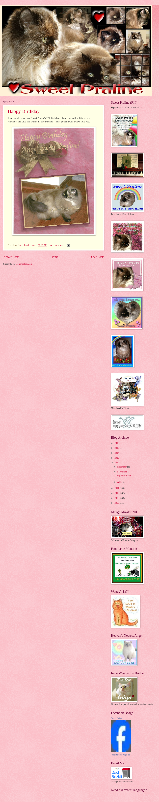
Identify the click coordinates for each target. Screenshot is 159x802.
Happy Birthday (23, 111)
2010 (117, 493)
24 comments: (56, 245)
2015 (117, 448)
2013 (117, 458)
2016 (117, 443)
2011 (117, 488)
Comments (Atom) (24, 264)
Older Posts (96, 257)
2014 (117, 453)
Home (54, 257)
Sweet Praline (116, 718)
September (122, 471)
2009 (117, 498)
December (122, 467)
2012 (117, 462)
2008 (117, 503)
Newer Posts (11, 257)
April (120, 482)
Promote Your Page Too (120, 755)
